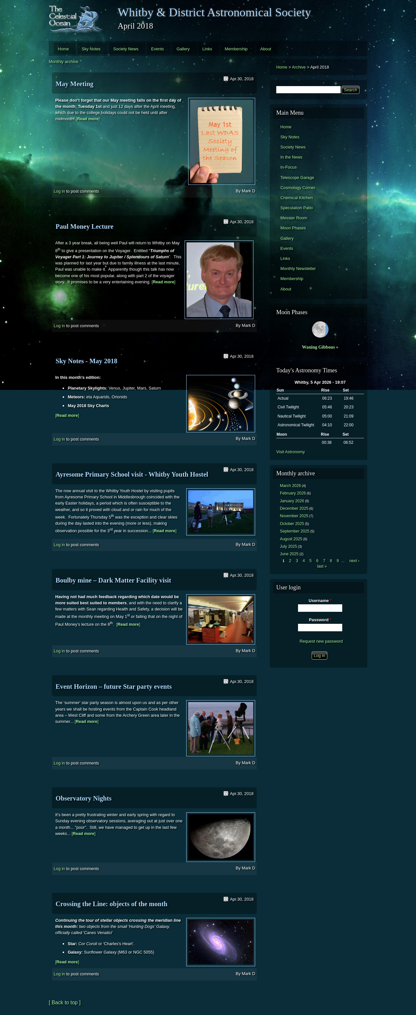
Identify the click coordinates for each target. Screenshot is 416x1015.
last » (322, 566)
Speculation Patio (296, 207)
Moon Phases (293, 227)
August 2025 (291, 539)
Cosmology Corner (297, 187)
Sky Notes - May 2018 (86, 361)
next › (354, 561)
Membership (236, 48)
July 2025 (288, 546)
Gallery (183, 48)
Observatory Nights (83, 798)
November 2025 (294, 516)
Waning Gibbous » (320, 347)
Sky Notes (91, 48)
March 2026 (290, 485)
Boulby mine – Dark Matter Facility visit (113, 580)
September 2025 (294, 531)
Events (157, 48)
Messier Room (293, 217)
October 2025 (292, 523)
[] (87, 118)
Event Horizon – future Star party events (114, 686)
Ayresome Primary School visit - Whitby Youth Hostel (132, 474)
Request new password (321, 641)
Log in (59, 191)
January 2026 (292, 501)
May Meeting (75, 83)
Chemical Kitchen (296, 197)
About (265, 48)
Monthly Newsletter (298, 268)
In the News (291, 157)
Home (63, 48)
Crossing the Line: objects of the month (111, 903)
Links (207, 48)
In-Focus (288, 167)
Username (320, 600)
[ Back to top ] (65, 1002)
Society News (125, 48)
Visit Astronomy (290, 451)
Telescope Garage (297, 177)
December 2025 (294, 508)
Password (320, 619)
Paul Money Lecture (84, 226)
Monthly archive (63, 61)
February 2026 (293, 493)
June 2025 (289, 554)
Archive (299, 67)
